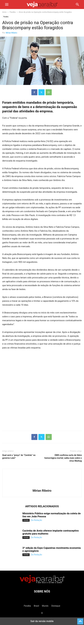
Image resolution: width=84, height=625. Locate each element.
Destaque (55, 606)
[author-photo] (42, 486)
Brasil (36, 606)
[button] (6, 4)
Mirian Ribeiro (11, 33)
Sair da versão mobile (42, 621)
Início (4, 12)
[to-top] (80, 620)
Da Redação (36, 520)
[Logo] (42, 582)
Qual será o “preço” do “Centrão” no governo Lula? (19, 456)
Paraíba (13, 12)
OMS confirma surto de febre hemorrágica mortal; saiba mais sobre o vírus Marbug (63, 458)
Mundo (45, 606)
